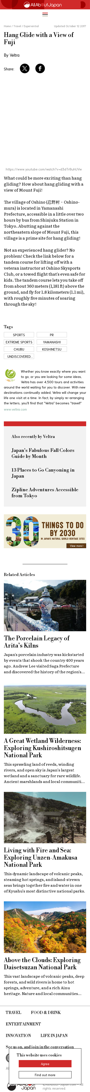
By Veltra (11, 54)
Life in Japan (54, 1035)
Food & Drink (46, 1012)
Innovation (18, 1035)
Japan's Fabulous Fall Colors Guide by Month (43, 454)
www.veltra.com (15, 409)
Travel (13, 1012)
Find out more (45, 1075)
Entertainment (23, 1024)
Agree (45, 1064)
